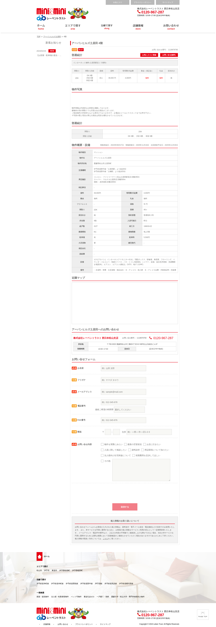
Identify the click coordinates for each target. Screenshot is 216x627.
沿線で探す (41, 579)
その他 (107, 461)
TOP (38, 37)
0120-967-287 (150, 12)
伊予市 (46, 570)
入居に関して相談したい (115, 450)
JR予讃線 (98, 584)
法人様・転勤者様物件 (60, 597)
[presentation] (125, 494)
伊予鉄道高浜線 (111, 584)
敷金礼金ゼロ (89, 597)
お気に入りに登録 (149, 55)
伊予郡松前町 (64, 570)
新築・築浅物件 (43, 597)
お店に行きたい (154, 444)
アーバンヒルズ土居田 (52, 37)
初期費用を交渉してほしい (148, 455)
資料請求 (136, 450)
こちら (105, 539)
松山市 (39, 570)
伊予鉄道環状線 (72, 584)
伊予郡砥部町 (77, 570)
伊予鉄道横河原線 (126, 584)
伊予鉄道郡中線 (86, 584)
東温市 (54, 570)
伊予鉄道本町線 (43, 584)
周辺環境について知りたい (157, 450)
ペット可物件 (76, 597)
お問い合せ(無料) (169, 55)
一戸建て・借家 (103, 597)
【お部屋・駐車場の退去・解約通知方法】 (50, 55)
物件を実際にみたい (113, 444)
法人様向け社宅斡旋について (117, 455)
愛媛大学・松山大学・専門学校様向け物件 (128, 597)
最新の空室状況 (134, 444)
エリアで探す (42, 566)
